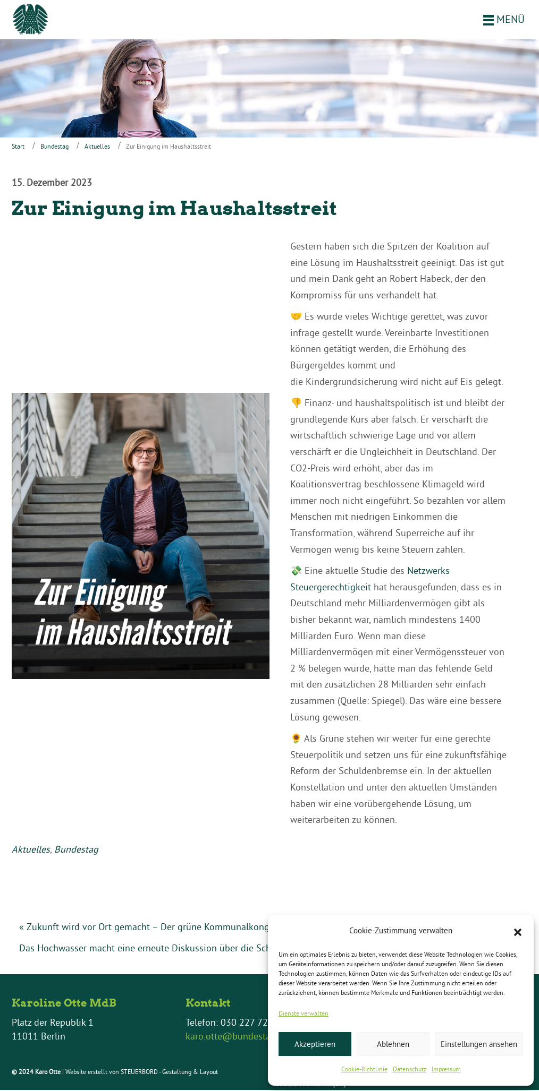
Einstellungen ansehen (479, 1044)
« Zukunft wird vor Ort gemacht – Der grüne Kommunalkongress (152, 928)
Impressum (446, 1069)
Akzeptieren (314, 1044)
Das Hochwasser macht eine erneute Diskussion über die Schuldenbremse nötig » (188, 949)
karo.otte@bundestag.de (237, 1037)
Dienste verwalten (304, 1013)
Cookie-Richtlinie (364, 1069)
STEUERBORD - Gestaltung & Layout (169, 1073)
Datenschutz (409, 1069)
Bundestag (54, 147)
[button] (517, 931)
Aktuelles (97, 147)
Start (18, 147)
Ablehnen (393, 1044)
